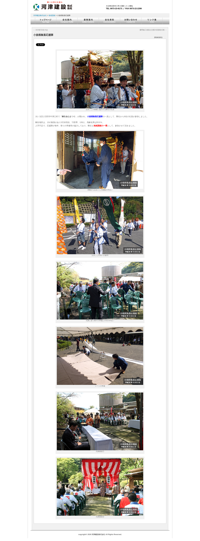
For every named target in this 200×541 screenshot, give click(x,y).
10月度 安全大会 (40, 30)
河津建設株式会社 (40, 15)
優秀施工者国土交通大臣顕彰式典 (153, 30)
